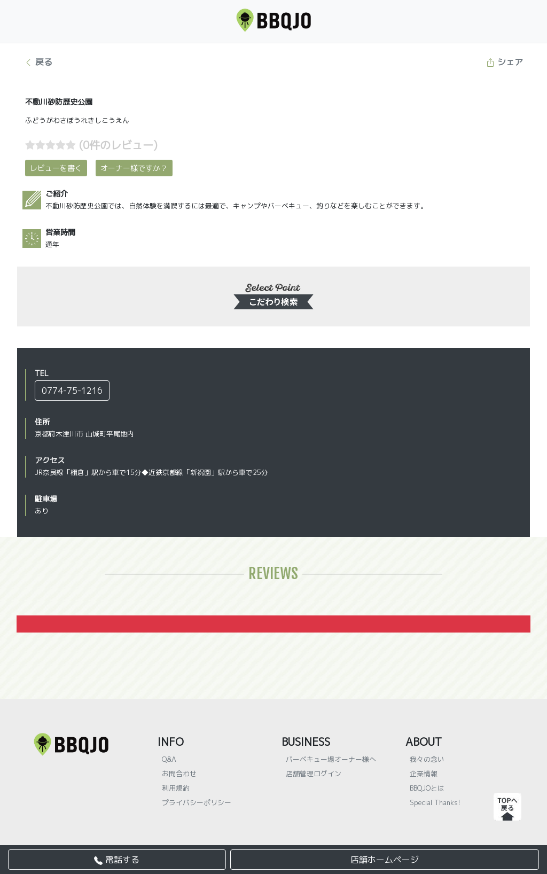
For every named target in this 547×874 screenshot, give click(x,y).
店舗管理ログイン (313, 773)
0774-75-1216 (72, 390)
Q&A (169, 759)
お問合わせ (179, 773)
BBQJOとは (427, 788)
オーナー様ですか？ (134, 168)
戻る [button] (38, 62)
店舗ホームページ (384, 859)
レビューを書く (56, 168)
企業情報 (423, 773)
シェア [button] (504, 62)
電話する (116, 859)
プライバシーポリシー (196, 802)
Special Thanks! (435, 802)
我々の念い (427, 759)
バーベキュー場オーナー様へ (331, 759)
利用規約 (176, 788)
